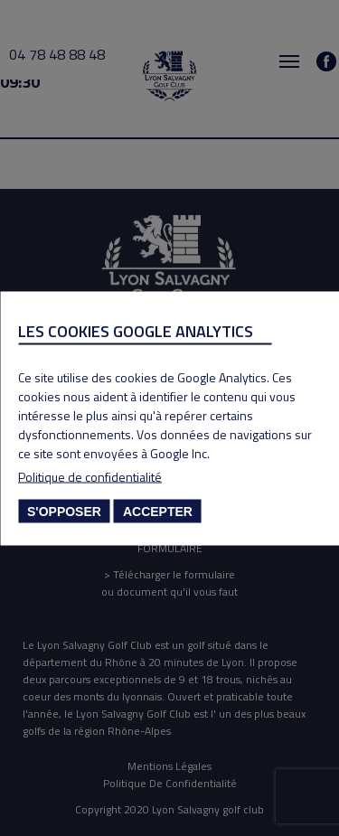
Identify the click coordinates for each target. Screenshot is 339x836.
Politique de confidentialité (90, 475)
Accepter (158, 510)
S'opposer (64, 510)
